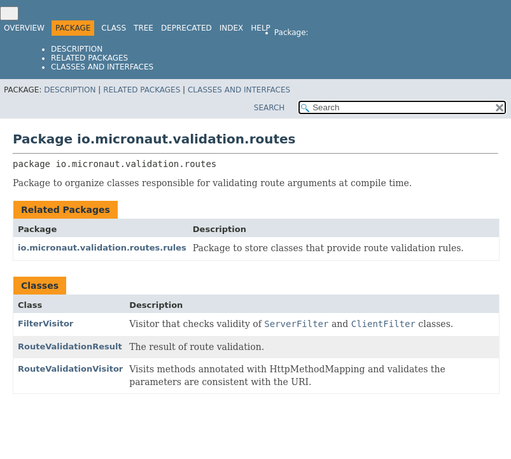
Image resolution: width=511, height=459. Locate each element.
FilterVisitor (45, 323)
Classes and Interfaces (102, 66)
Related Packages (89, 58)
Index (232, 28)
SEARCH (269, 107)
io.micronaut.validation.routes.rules (102, 247)
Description (76, 49)
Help (260, 28)
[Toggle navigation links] (9, 13)
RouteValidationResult (70, 346)
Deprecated (186, 28)
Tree (143, 28)
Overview (24, 28)
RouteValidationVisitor (70, 369)
